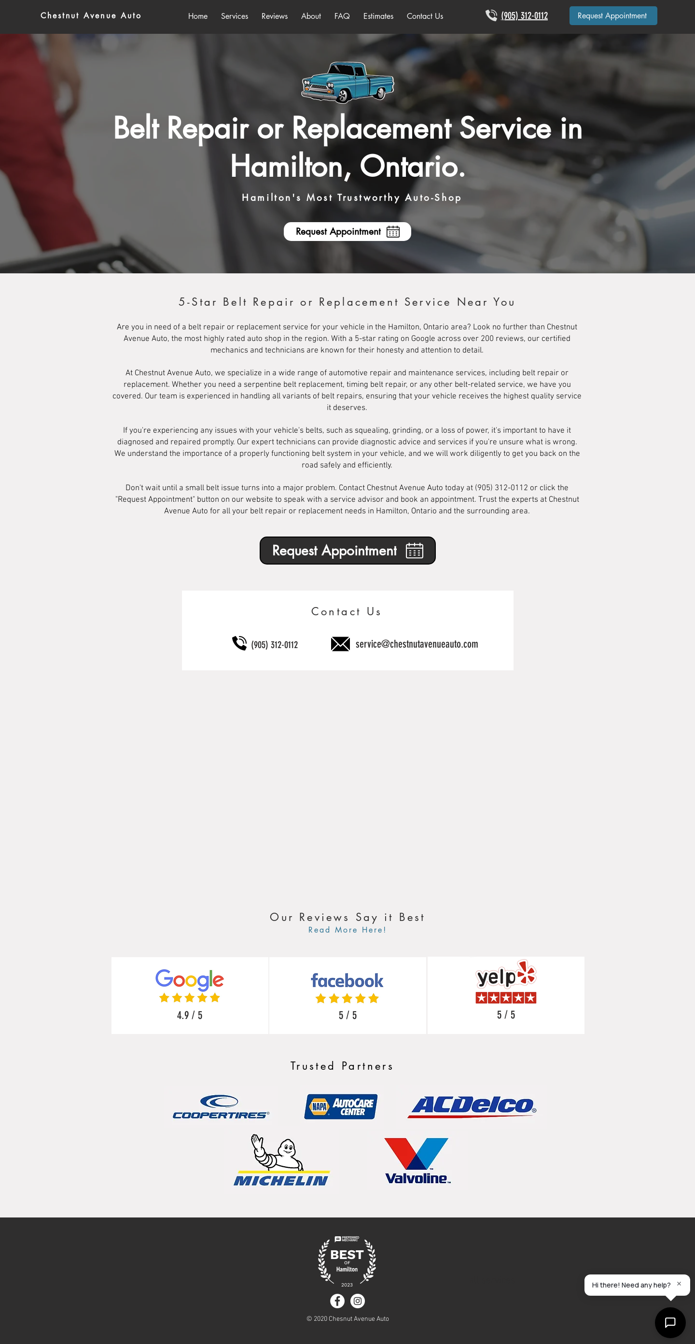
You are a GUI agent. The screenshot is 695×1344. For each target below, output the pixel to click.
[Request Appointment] (613, 15)
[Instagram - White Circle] (357, 1301)
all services (492, 1281)
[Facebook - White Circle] (337, 1301)
